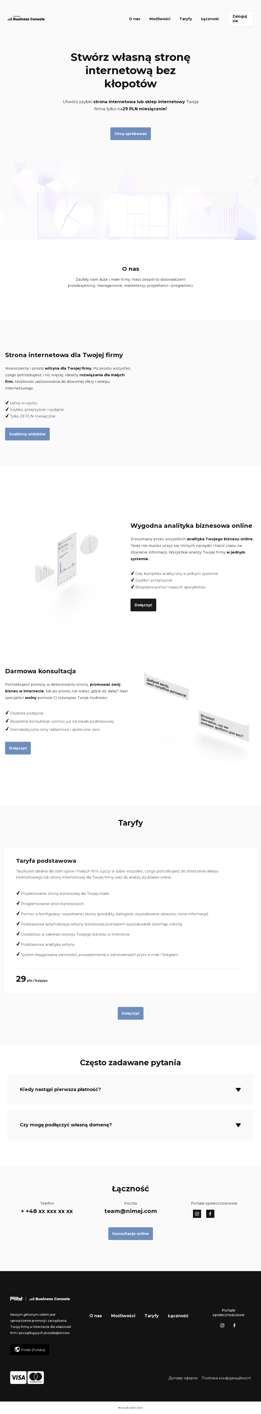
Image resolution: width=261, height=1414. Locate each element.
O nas (134, 19)
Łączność (210, 19)
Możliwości (159, 19)
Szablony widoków (27, 434)
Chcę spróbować (130, 133)
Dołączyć (143, 605)
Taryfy (185, 19)
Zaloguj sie (239, 18)
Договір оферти (183, 1378)
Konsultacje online (130, 1233)
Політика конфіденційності (226, 1378)
